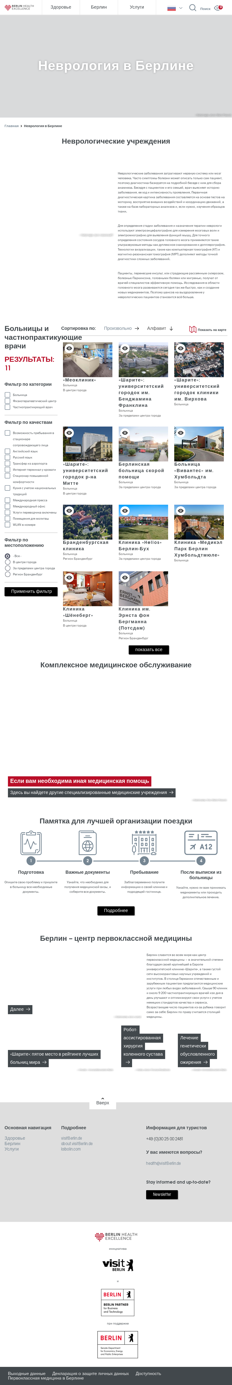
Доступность (148, 1373)
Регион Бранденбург (28, 574)
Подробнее (116, 911)
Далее (17, 1009)
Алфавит (163, 328)
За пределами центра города (34, 568)
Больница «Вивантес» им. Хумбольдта (194, 471)
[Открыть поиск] (199, 7)
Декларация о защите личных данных (90, 1373)
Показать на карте (212, 330)
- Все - (17, 556)
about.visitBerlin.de (77, 1144)
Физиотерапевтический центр (34, 401)
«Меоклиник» (80, 380)
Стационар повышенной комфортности (30, 479)
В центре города (24, 562)
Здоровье (15, 1138)
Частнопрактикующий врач (33, 407)
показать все (148, 650)
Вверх (102, 1103)
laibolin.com (71, 1149)
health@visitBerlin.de (163, 1163)
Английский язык (25, 451)
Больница (20, 395)
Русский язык (22, 457)
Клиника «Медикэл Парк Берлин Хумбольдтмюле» (198, 549)
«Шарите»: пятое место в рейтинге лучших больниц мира (54, 1058)
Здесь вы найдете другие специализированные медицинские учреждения (88, 793)
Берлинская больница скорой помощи (141, 471)
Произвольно (124, 328)
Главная (12, 126)
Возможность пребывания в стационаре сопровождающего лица (33, 439)
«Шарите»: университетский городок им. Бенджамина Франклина (141, 393)
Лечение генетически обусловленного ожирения (197, 1050)
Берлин (12, 1144)
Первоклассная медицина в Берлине (46, 1378)
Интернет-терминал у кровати (34, 470)
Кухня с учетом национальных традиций (34, 491)
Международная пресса (30, 500)
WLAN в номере (24, 525)
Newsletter (162, 1194)
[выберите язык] (174, 7)
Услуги (12, 1149)
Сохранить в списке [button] (69, 348)
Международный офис (29, 506)
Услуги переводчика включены (35, 512)
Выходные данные (27, 1373)
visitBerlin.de (71, 1138)
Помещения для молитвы (31, 518)
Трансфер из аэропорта (30, 463)
